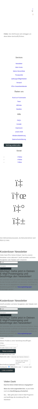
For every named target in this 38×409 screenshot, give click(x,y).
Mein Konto (19, 67)
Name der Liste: (5, 357)
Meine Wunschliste (19, 71)
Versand (19, 82)
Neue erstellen (8, 351)
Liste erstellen (7, 370)
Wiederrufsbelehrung (19, 135)
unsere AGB (19, 132)
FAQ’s (19, 120)
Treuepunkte (19, 75)
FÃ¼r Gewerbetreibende (19, 86)
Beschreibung (7, 364)
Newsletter (19, 63)
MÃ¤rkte (19, 105)
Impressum (19, 128)
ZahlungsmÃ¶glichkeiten (19, 79)
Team (19, 101)
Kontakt (19, 124)
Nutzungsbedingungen (25, 287)
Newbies (19, 109)
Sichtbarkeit (3, 367)
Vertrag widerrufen (13, 145)
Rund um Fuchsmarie (19, 97)
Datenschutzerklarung (19, 139)
